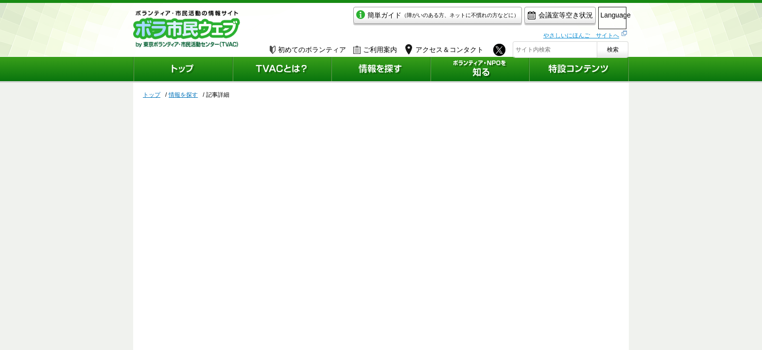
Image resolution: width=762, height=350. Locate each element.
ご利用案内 (375, 47)
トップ (151, 94)
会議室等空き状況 (520, 18)
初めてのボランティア (308, 47)
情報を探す (183, 94)
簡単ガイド (397, 18)
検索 (613, 47)
